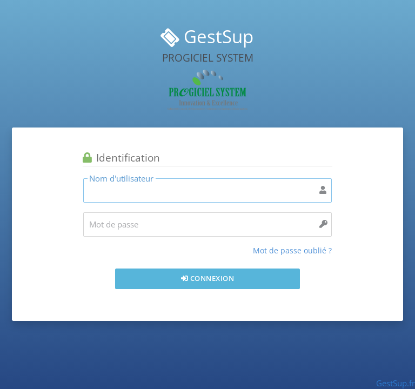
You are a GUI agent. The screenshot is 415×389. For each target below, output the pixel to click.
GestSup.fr (395, 383)
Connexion (208, 278)
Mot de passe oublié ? (292, 250)
